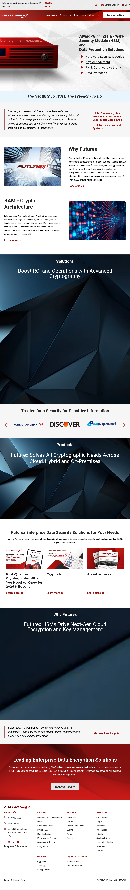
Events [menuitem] (70, 830)
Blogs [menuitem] (99, 821)
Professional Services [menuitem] (47, 838)
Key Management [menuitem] (45, 826)
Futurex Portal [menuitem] (73, 861)
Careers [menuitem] (70, 838)
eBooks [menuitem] (99, 834)
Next (124, 424)
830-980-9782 (14, 818)
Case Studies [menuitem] (102, 817)
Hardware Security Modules (105, 56)
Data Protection (96, 73)
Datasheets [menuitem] (101, 830)
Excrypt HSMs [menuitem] (43, 869)
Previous (6, 424)
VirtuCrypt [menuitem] (41, 865)
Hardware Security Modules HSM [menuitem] (49, 819)
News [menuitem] (69, 834)
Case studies (78, 186)
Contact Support (110, 5)
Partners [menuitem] (71, 821)
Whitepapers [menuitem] (102, 846)
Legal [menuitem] (6, 880)
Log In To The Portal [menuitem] (77, 856)
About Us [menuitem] (71, 813)
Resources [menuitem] (101, 813)
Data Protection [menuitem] (44, 834)
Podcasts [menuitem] (100, 826)
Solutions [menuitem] (42, 813)
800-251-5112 (14, 823)
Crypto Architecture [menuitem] (75, 826)
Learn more (12, 240)
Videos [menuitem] (99, 850)
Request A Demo (116, 15)
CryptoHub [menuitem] (42, 861)
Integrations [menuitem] (42, 846)
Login (126, 5)
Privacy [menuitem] (24, 880)
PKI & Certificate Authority (104, 67)
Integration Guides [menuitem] (104, 842)
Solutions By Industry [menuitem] (47, 842)
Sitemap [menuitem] (15, 880)
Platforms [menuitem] (42, 856)
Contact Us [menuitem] (72, 817)
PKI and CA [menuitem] (42, 830)
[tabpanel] (28, 424)
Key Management (98, 62)
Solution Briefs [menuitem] (103, 838)
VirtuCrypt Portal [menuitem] (74, 865)
